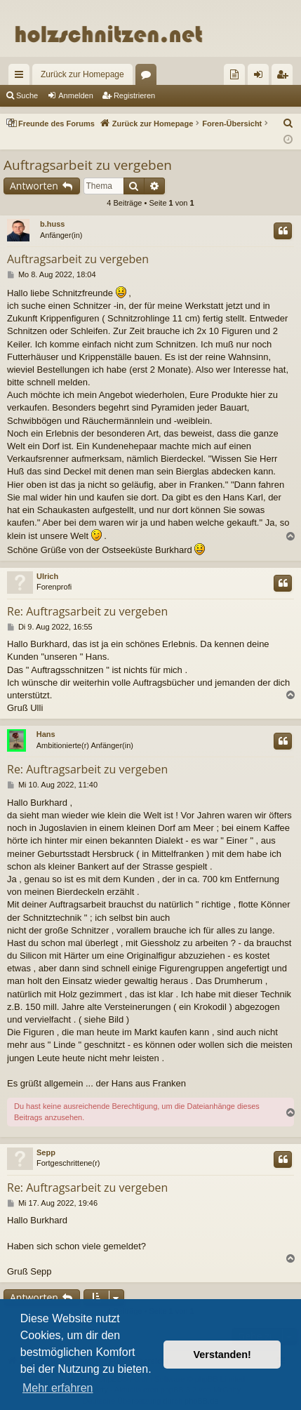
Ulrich (47, 576)
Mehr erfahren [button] (57, 1388)
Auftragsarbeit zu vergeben (88, 165)
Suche (27, 95)
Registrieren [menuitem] (285, 77)
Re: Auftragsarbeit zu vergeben (87, 611)
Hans (45, 734)
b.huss (52, 224)
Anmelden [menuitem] (261, 77)
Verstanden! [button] (222, 1354)
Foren (148, 77)
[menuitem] (234, 74)
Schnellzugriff (21, 77)
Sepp (45, 1152)
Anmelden (75, 95)
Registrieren (134, 95)
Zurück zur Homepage (82, 74)
